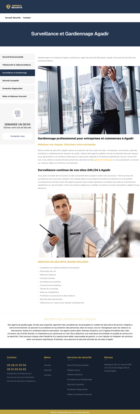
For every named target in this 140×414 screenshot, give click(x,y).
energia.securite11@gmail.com (19, 372)
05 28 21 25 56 (16, 363)
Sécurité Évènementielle (12, 55)
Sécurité (48, 368)
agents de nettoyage (103, 158)
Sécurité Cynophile (10, 79)
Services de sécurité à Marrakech (20, 376)
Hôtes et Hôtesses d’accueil (14, 95)
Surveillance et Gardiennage (14, 71)
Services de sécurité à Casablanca (21, 379)
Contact (47, 373)
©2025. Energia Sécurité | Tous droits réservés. (70, 411)
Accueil (47, 363)
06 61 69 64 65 (16, 368)
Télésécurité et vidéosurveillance (16, 63)
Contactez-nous (17, 134)
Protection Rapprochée (12, 87)
